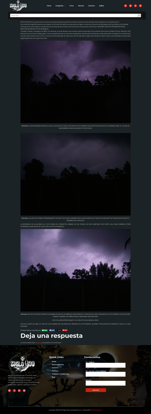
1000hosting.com (96, 410)
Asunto (105, 382)
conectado (38, 343)
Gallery (103, 6)
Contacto (92, 6)
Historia (81, 6)
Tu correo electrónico (105, 373)
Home (47, 6)
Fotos (71, 6)
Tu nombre (105, 364)
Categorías (59, 6)
